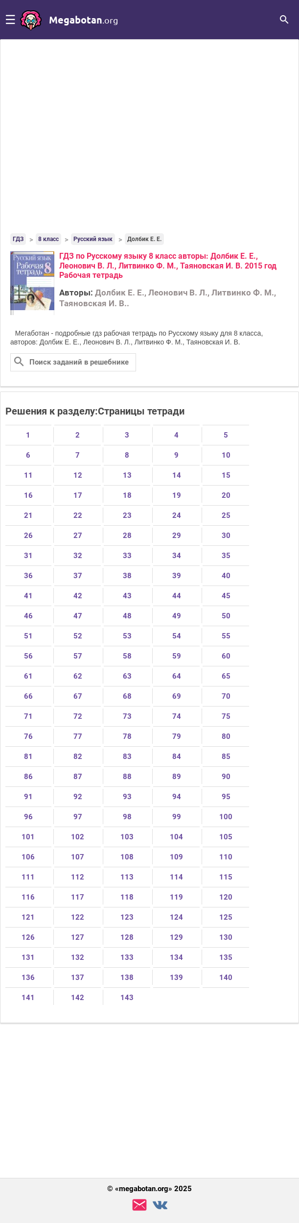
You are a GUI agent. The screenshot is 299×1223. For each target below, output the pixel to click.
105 (225, 836)
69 (176, 696)
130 (225, 937)
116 (28, 897)
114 (176, 877)
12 (77, 475)
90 (226, 776)
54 (176, 636)
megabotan (83, 19)
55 (226, 636)
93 (127, 796)
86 (28, 776)
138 (127, 977)
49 (176, 616)
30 (226, 535)
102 (77, 836)
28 (127, 535)
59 (176, 656)
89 (176, 776)
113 (127, 877)
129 (176, 937)
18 (127, 495)
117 (77, 897)
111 (28, 877)
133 (127, 957)
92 (77, 796)
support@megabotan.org (139, 1205)
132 (77, 957)
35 (226, 555)
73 (127, 716)
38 (127, 575)
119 (176, 897)
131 (28, 957)
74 (176, 716)
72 (77, 716)
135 (225, 957)
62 (77, 676)
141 (28, 997)
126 (28, 937)
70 (226, 696)
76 (28, 736)
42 (77, 595)
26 (28, 535)
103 (127, 836)
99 (176, 816)
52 (77, 636)
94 (176, 796)
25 (226, 515)
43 (127, 595)
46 (28, 616)
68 (127, 696)
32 (77, 555)
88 (127, 776)
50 (226, 616)
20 (226, 495)
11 (28, 475)
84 (176, 756)
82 (77, 756)
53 (127, 636)
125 (225, 917)
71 (28, 716)
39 (176, 575)
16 (28, 495)
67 (77, 696)
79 (176, 736)
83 (127, 756)
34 (176, 555)
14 (176, 475)
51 (28, 636)
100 (225, 816)
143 (127, 997)
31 (28, 555)
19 (176, 495)
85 (226, 756)
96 (28, 816)
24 (176, 515)
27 (77, 535)
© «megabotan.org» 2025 (149, 1189)
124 (176, 917)
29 (176, 535)
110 (225, 857)
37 (77, 575)
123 (127, 917)
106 (28, 857)
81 (28, 756)
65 (226, 676)
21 (28, 515)
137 (77, 977)
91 (28, 796)
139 (176, 977)
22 (77, 515)
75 (226, 716)
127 (77, 937)
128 (127, 937)
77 (77, 736)
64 (176, 676)
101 (28, 836)
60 (226, 656)
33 (127, 555)
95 (226, 796)
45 (226, 595)
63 (127, 676)
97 (77, 816)
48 (127, 616)
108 (127, 857)
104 (176, 836)
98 (127, 816)
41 (28, 595)
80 (226, 736)
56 (28, 656)
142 (77, 997)
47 (77, 616)
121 (28, 917)
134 (176, 957)
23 (127, 515)
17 (77, 495)
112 (77, 877)
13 (127, 475)
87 (77, 776)
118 (127, 897)
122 (77, 917)
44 (176, 595)
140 (225, 977)
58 (127, 656)
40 (226, 575)
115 (225, 877)
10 (226, 455)
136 (28, 977)
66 (28, 696)
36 (28, 575)
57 (77, 656)
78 (127, 736)
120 (225, 897)
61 (28, 676)
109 (176, 857)
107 (77, 857)
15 (226, 475)
